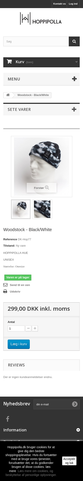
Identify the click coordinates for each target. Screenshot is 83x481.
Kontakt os (59, 3)
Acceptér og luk (69, 461)
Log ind (73, 3)
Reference (10, 239)
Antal (11, 322)
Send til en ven (20, 285)
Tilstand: (9, 245)
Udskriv (15, 291)
